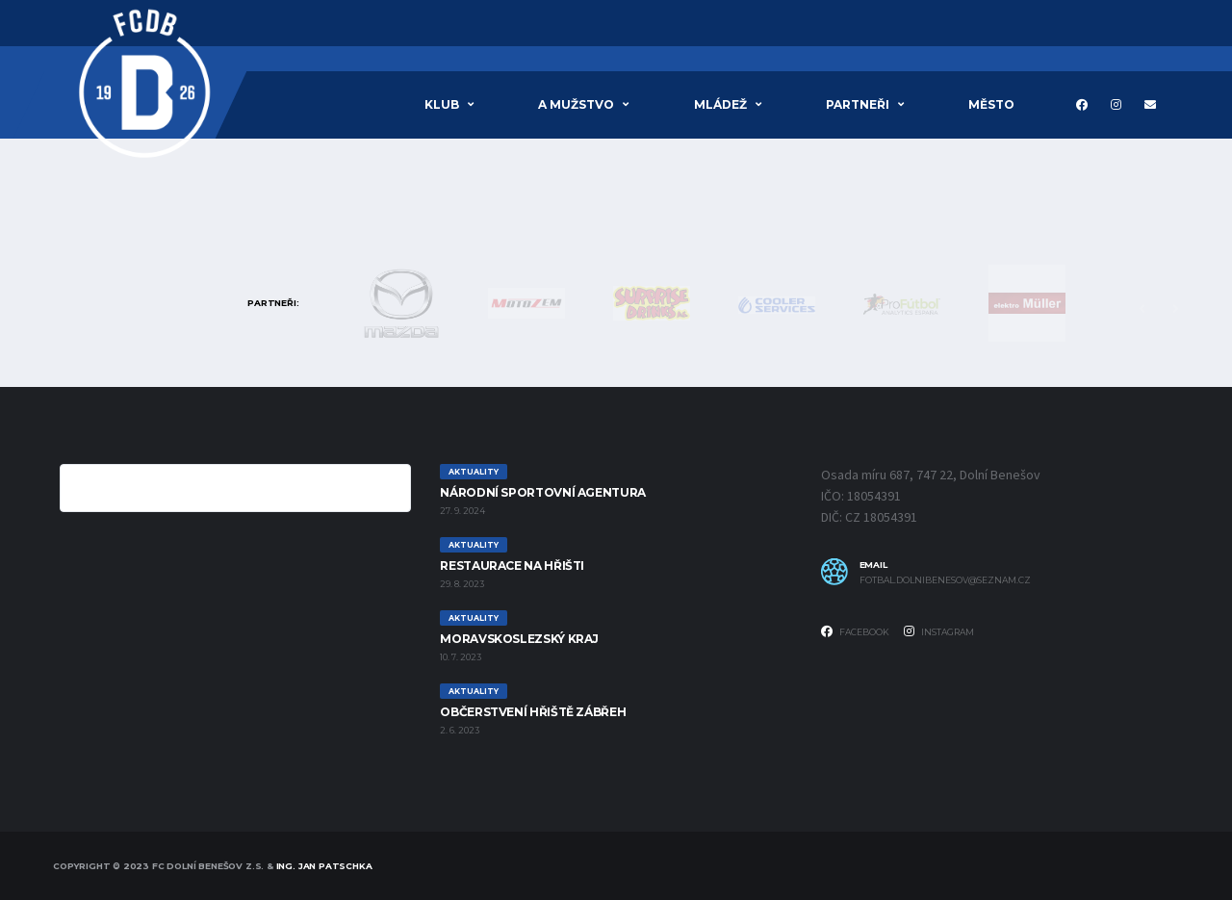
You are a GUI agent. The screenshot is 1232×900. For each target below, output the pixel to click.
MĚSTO (991, 104)
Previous (1141, 309)
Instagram (939, 631)
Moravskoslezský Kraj (519, 638)
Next (1175, 309)
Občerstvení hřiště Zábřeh (533, 712)
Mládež (720, 104)
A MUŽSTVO (576, 104)
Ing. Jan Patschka (324, 866)
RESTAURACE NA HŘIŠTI (512, 565)
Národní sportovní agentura (543, 492)
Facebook (855, 631)
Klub (441, 104)
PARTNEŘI (857, 104)
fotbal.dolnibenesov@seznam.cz (945, 580)
